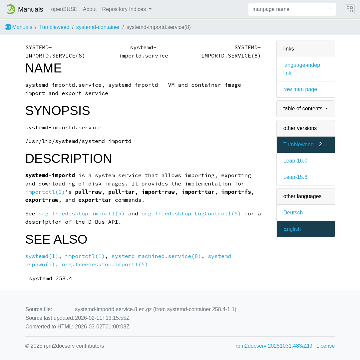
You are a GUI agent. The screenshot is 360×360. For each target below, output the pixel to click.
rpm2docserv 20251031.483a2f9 (274, 346)
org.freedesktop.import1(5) (81, 213)
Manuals (18, 27)
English (292, 229)
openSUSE (64, 9)
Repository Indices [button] (125, 9)
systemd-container (98, 27)
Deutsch (293, 212)
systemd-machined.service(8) (156, 256)
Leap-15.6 (295, 177)
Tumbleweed (54, 27)
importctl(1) (45, 191)
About (90, 9)
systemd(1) (42, 256)
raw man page (300, 89)
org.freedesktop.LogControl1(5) (191, 213)
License (325, 346)
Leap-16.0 (295, 161)
